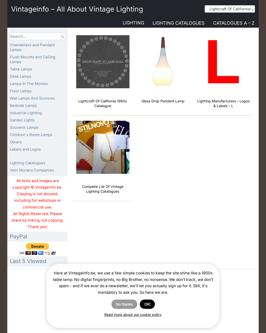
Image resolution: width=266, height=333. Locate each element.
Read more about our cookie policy (133, 314)
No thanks (124, 304)
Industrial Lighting (26, 112)
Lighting (133, 22)
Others (16, 142)
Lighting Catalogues (179, 23)
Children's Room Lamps (31, 134)
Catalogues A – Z (233, 23)
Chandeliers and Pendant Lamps (32, 47)
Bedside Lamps (23, 105)
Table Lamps (21, 69)
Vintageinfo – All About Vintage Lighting (77, 9)
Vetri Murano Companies (32, 170)
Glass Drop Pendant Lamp (163, 101)
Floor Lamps (21, 91)
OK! (147, 304)
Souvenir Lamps (24, 127)
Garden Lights (22, 120)
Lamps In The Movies (29, 83)
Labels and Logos (25, 149)
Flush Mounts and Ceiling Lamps (32, 59)
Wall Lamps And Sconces (32, 98)
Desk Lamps (20, 76)
